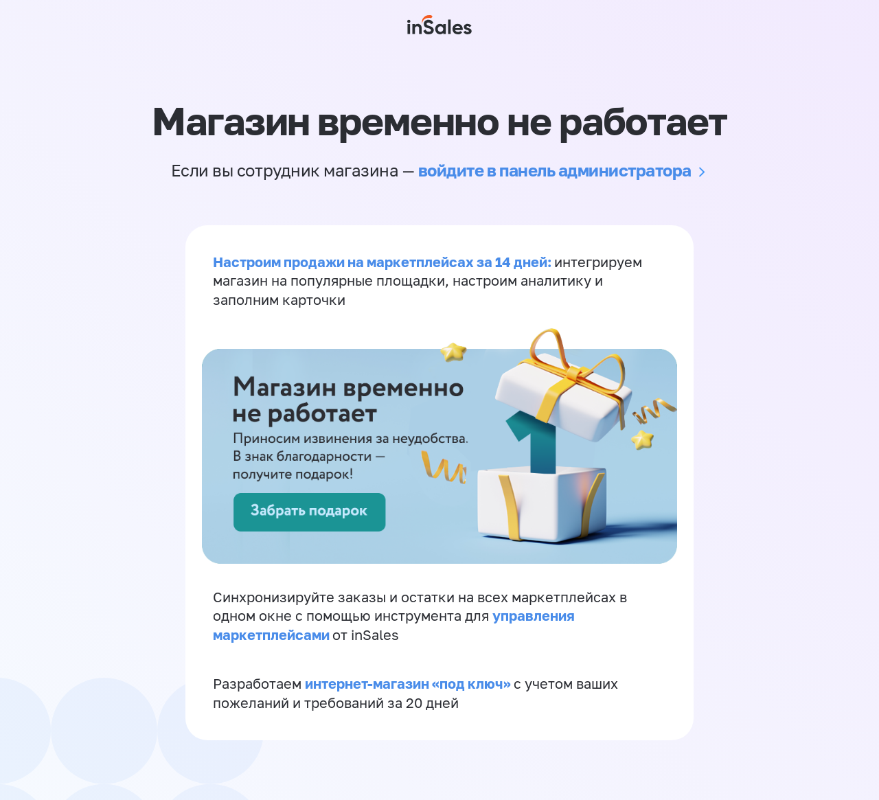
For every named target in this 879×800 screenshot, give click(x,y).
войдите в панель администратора (555, 170)
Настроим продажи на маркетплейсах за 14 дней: (383, 262)
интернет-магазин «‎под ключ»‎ (409, 688)
